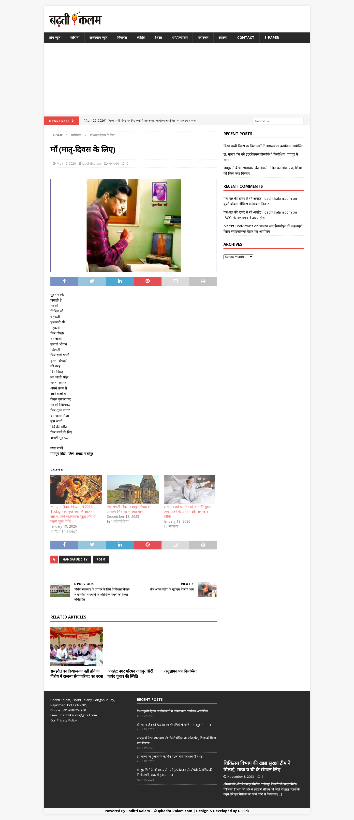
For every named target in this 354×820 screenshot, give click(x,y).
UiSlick (244, 810)
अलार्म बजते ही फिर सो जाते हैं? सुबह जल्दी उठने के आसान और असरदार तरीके (187, 511)
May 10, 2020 (66, 163)
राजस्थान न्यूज (98, 37)
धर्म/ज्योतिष (180, 37)
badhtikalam (91, 163)
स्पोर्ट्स (141, 37)
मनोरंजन (203, 37)
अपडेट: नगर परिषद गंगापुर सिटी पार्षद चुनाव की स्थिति (130, 673)
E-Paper (272, 37)
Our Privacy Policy (63, 720)
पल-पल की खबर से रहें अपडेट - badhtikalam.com (257, 198)
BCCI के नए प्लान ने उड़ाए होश (244, 217)
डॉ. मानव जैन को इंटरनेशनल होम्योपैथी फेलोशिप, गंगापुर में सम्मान (174, 724)
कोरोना (74, 37)
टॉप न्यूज (54, 37)
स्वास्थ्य (223, 37)
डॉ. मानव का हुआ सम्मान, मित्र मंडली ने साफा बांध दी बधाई (170, 756)
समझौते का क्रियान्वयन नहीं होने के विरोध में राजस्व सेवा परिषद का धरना (76, 673)
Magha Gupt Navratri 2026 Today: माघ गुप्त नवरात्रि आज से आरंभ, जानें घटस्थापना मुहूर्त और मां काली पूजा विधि (73, 514)
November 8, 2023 (240, 776)
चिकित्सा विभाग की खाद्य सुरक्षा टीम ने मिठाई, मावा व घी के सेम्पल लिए (256, 766)
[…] (279, 794)
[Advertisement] (177, 79)
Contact (245, 37)
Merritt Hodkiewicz (238, 226)
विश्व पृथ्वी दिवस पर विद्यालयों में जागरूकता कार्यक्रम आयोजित (263, 146)
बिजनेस (122, 37)
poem (100, 559)
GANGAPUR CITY (75, 559)
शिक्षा (158, 37)
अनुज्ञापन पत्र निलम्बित (180, 671)
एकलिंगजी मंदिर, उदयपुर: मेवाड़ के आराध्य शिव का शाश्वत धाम (128, 509)
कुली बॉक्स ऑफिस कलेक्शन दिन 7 (246, 203)
